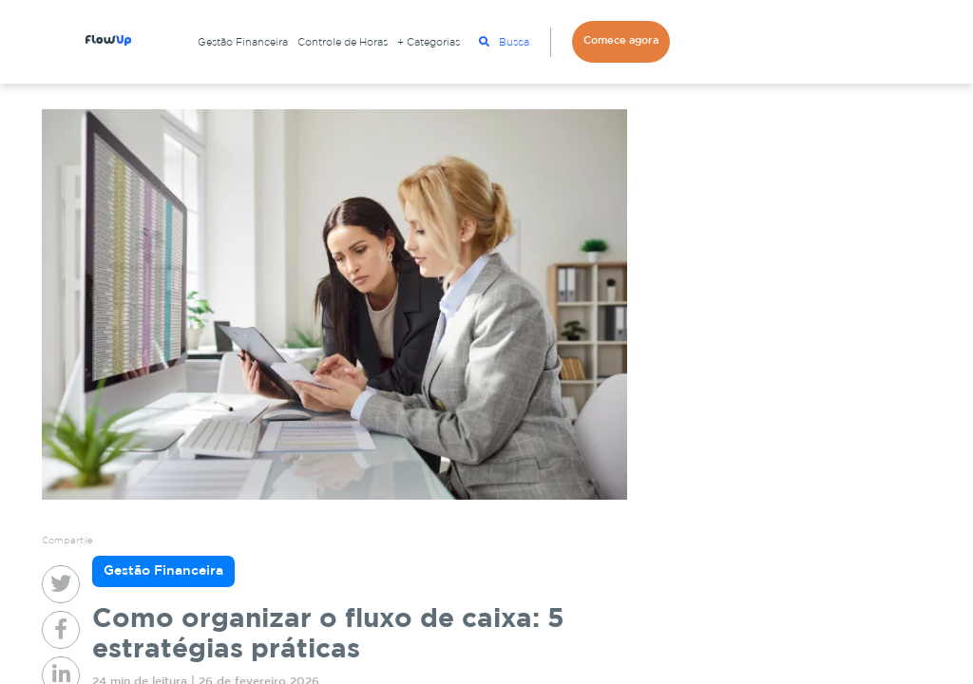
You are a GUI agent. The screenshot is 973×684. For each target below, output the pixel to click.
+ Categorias (428, 43)
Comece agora (620, 41)
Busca (504, 42)
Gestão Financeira (243, 43)
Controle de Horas (342, 43)
